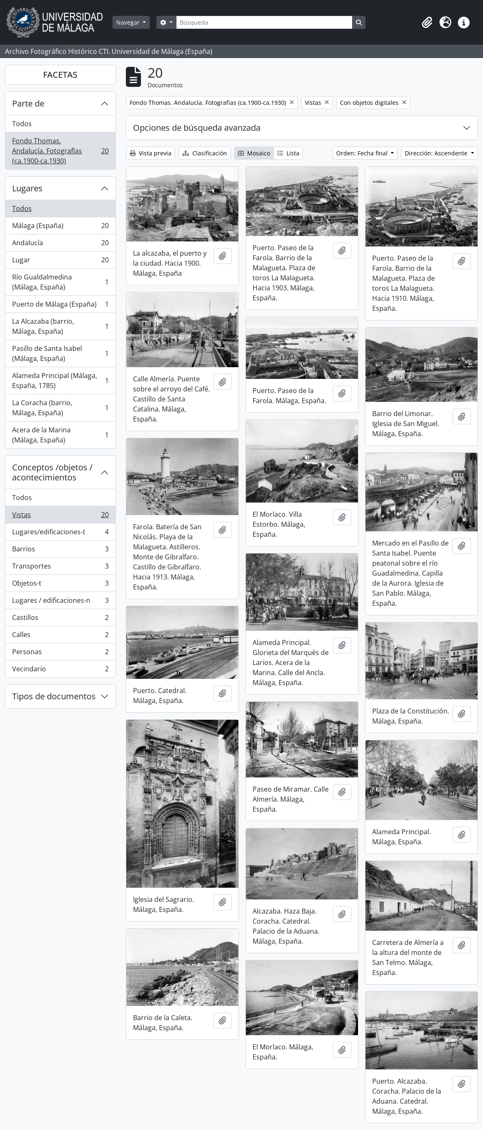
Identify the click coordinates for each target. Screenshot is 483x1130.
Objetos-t (60, 585)
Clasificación (204, 153)
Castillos (60, 619)
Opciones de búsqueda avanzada (197, 127)
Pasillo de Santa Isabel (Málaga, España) (60, 353)
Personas (60, 653)
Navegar (128, 22)
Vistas (60, 516)
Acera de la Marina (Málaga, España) (60, 434)
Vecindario (60, 670)
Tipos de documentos (54, 696)
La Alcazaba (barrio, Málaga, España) (60, 326)
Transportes (60, 568)
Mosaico (254, 153)
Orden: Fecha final (362, 153)
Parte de (28, 103)
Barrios (60, 551)
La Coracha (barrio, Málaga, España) (60, 407)
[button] (427, 22)
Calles (60, 636)
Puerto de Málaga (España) (60, 306)
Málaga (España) (60, 227)
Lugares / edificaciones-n (60, 602)
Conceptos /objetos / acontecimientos (52, 472)
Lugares (27, 188)
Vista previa (150, 153)
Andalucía (60, 244)
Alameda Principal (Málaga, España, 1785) (60, 380)
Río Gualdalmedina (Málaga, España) (60, 282)
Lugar (60, 262)
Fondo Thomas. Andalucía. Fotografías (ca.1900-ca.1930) (60, 150)
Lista (288, 153)
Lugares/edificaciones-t (60, 534)
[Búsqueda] (264, 22)
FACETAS (60, 74)
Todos (22, 123)
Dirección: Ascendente (437, 153)
